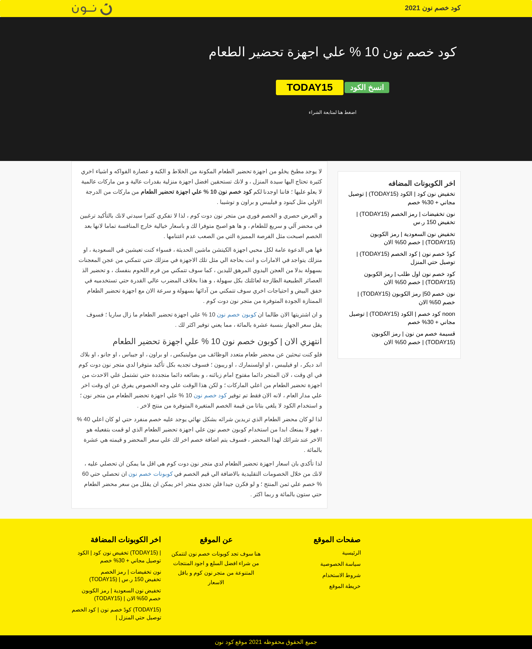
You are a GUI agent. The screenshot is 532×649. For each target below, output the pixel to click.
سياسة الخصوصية (340, 564)
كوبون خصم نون (236, 314)
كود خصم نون (210, 395)
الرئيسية (351, 553)
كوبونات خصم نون (150, 474)
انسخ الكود (366, 87)
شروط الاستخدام (341, 575)
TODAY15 (309, 87)
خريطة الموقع (345, 586)
